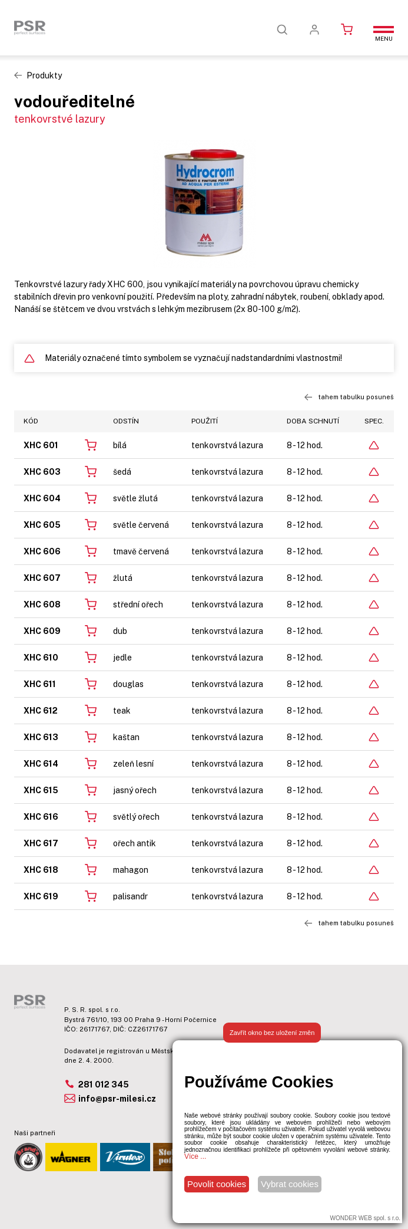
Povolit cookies (216, 1184)
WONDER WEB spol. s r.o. (365, 1218)
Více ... (195, 1156)
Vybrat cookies (290, 1184)
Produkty (44, 75)
